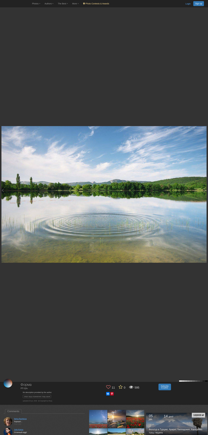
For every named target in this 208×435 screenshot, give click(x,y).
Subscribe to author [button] (165, 387)
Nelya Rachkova (20, 419)
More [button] (75, 4)
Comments (13, 411)
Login (188, 4)
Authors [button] (49, 4)
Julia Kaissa (18, 430)
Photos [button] (36, 4)
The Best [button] (63, 4)
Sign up (198, 4)
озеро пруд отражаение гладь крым (37, 396)
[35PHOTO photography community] (16, 3)
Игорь (24, 388)
